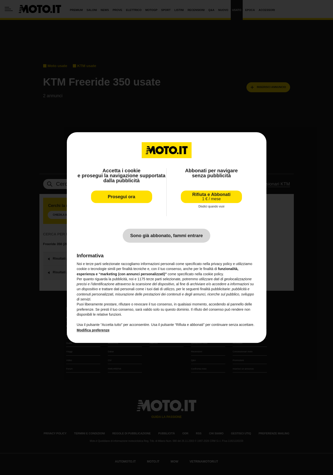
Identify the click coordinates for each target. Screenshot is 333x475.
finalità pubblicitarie (215, 289)
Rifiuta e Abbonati (211, 196)
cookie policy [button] (213, 274)
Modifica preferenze (93, 330)
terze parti (154, 279)
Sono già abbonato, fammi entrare (166, 235)
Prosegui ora (121, 196)
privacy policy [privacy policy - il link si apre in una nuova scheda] (221, 264)
